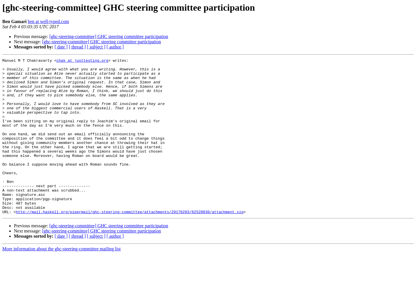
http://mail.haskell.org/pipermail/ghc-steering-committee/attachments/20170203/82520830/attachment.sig (130, 242)
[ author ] (115, 46)
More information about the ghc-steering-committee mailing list (61, 280)
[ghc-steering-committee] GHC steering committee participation (108, 36)
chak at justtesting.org (82, 61)
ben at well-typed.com (48, 21)
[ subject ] (96, 46)
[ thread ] (77, 46)
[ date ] (61, 46)
